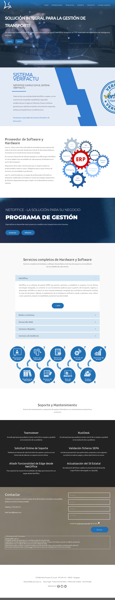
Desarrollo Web (26, 322)
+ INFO (57, 305)
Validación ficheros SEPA (84, 448)
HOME (46, 5)
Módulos (28, 233)
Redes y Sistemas (26, 315)
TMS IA (19, 41)
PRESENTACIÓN (57, 5)
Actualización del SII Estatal (84, 463)
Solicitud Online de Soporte (31, 448)
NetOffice (23, 278)
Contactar (13, 233)
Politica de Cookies (74, 581)
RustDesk (84, 432)
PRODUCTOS (70, 5)
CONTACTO (91, 5)
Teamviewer (31, 432)
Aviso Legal (47, 581)
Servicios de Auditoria (29, 335)
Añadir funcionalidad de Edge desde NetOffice (31, 465)
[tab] (57, 278)
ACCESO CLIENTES (104, 5)
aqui (31, 547)
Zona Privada (86, 581)
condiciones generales (83, 523)
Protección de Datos (59, 581)
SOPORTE (80, 5)
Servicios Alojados (27, 329)
